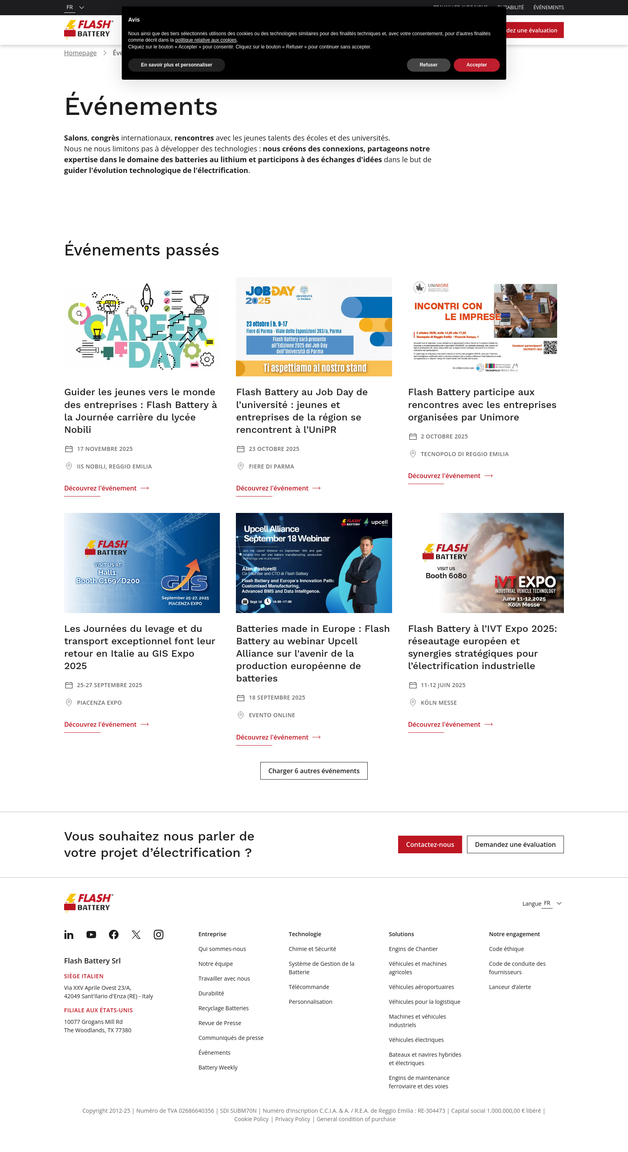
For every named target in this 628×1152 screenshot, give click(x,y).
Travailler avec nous (224, 991)
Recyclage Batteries (223, 1021)
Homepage (80, 65)
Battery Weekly (218, 1080)
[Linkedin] (69, 947)
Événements (548, 7)
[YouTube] (91, 947)
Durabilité (211, 1006)
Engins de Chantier (413, 961)
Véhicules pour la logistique (425, 1014)
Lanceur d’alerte (510, 999)
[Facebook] (114, 947)
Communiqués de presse (231, 1050)
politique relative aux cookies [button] (205, 40)
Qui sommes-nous (222, 961)
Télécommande (309, 999)
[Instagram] (158, 947)
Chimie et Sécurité (312, 961)
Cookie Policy (251, 1132)
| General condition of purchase (354, 1132)
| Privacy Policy (290, 1132)
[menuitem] (69, 947)
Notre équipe (215, 976)
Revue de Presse (219, 1035)
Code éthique (506, 961)
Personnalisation (310, 1014)
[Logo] (88, 30)
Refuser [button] (429, 65)
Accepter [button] (477, 65)
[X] (136, 947)
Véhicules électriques (416, 1052)
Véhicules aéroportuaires (421, 999)
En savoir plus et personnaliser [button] (176, 65)
